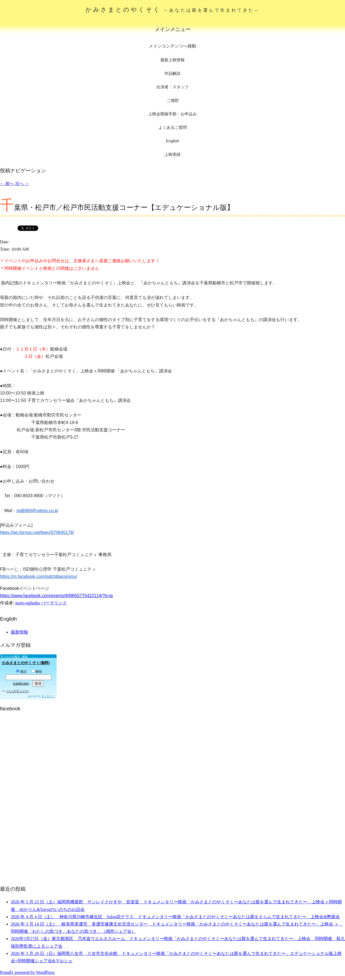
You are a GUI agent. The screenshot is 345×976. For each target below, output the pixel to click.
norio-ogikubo (27, 603)
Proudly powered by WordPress (27, 972)
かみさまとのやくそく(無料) (26, 663)
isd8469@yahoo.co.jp (37, 510)
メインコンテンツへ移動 (172, 46)
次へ (22, 183)
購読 (21, 672)
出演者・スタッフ (172, 87)
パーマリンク (54, 603)
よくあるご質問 (172, 127)
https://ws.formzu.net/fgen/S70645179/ (37, 532)
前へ (7, 183)
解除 (36, 672)
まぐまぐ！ (48, 696)
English (172, 141)
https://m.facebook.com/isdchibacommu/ (38, 576)
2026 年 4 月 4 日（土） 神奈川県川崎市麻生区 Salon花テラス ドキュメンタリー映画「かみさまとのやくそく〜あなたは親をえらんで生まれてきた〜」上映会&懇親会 (175, 916)
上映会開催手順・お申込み (172, 114)
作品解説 (172, 73)
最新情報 (19, 632)
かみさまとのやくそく (172, 9)
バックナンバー (17, 691)
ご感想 (173, 100)
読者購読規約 (21, 683)
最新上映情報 (172, 60)
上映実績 (172, 154)
